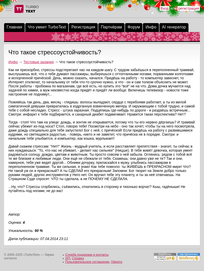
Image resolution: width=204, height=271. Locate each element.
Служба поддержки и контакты (86, 255)
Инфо (150, 27)
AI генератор (174, 27)
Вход (164, 8)
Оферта (116, 262)
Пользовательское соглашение (87, 262)
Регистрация (83, 27)
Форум (134, 27)
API (67, 258)
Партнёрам (111, 27)
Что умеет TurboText (47, 27)
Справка (78, 258)
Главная (14, 27)
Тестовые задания (38, 62)
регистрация (189, 8)
